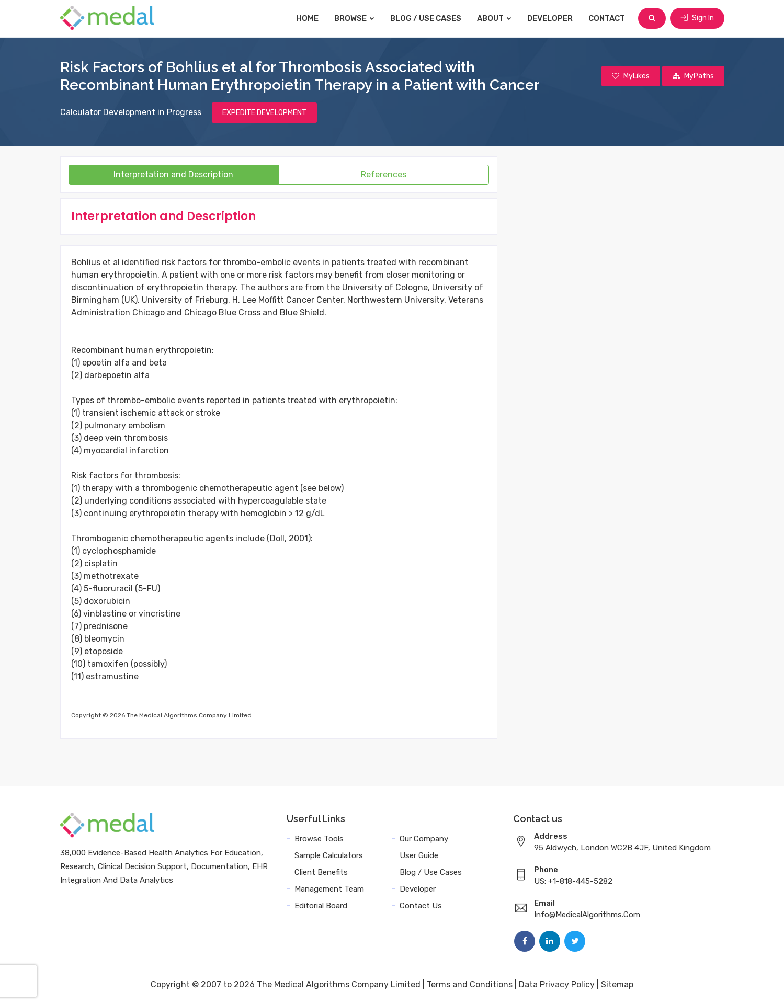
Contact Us (421, 905)
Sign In (697, 18)
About (494, 18)
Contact (606, 18)
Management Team (329, 889)
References (383, 174)
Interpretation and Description (173, 174)
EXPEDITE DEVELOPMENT (264, 112)
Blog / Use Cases (425, 18)
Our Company (424, 838)
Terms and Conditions (470, 984)
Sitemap (617, 984)
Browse (354, 18)
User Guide (419, 855)
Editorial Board (320, 905)
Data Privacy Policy (557, 984)
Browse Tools (319, 838)
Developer (550, 18)
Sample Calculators (328, 855)
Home (307, 18)
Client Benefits (321, 872)
